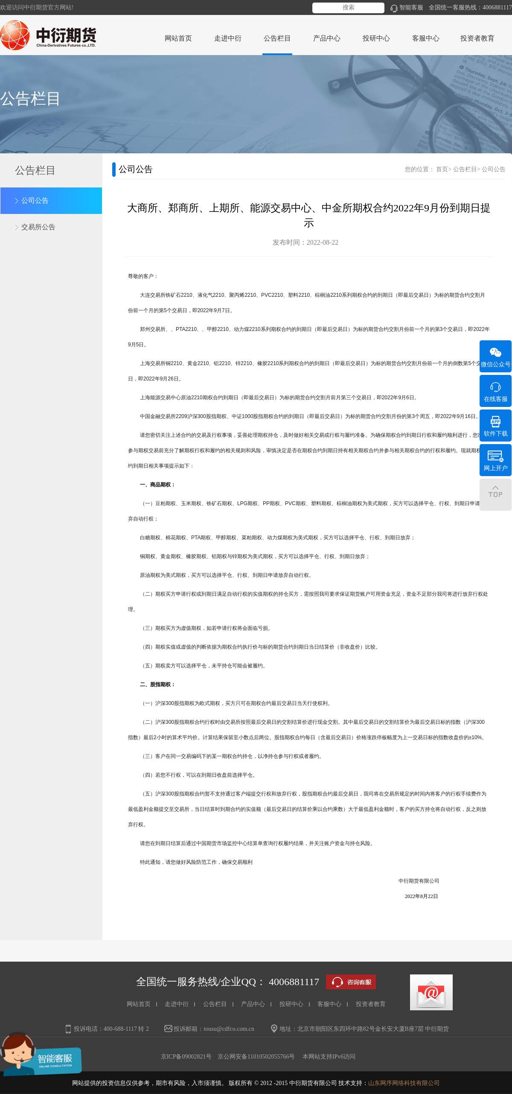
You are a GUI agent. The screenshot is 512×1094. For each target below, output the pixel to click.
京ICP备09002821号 (186, 1056)
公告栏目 (465, 169)
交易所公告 (38, 227)
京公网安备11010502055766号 (256, 1056)
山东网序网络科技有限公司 (404, 1083)
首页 (442, 169)
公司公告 (35, 200)
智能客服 (406, 7)
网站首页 (178, 38)
